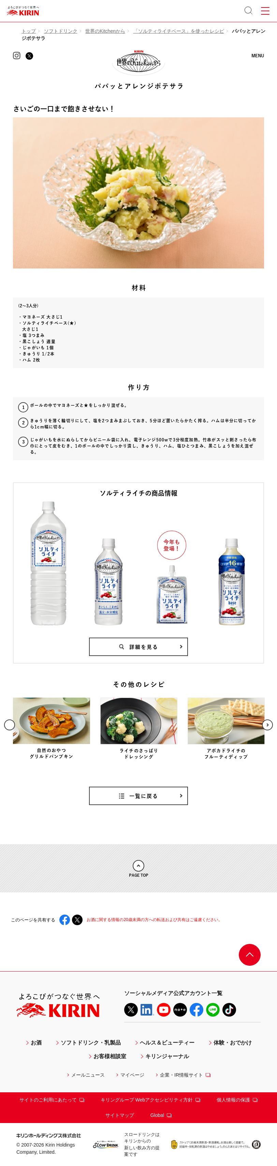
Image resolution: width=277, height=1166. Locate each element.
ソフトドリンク (60, 31)
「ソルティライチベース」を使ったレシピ (178, 31)
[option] (51, 729)
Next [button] (267, 724)
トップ (28, 31)
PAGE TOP (138, 868)
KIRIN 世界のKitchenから (138, 61)
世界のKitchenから (105, 31)
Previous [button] (9, 724)
